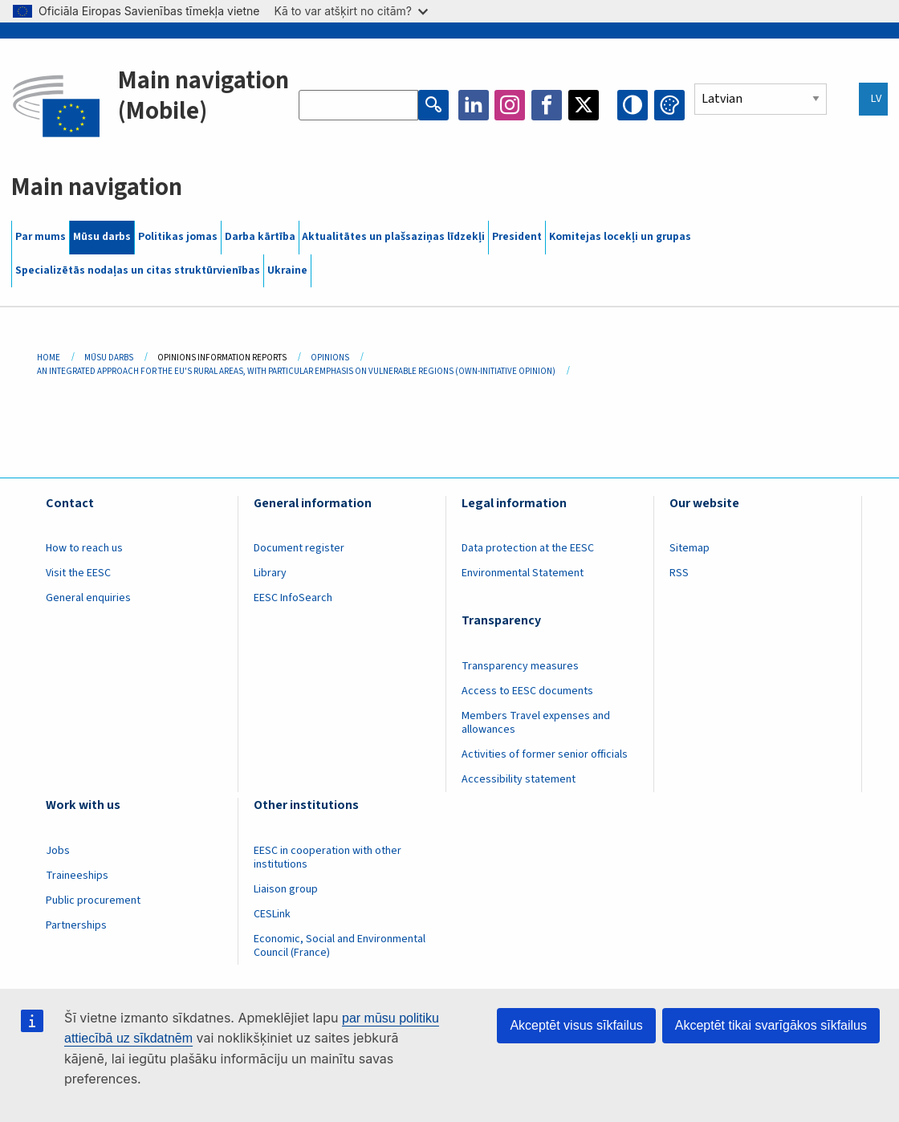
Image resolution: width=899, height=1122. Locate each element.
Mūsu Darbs (108, 358)
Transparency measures (520, 666)
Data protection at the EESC (528, 548)
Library (270, 573)
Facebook (546, 105)
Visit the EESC (78, 573)
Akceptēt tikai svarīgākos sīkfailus (771, 1025)
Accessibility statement (519, 779)
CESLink (272, 914)
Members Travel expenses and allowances (536, 723)
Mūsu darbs (102, 237)
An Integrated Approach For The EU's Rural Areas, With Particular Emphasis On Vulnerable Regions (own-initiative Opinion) (296, 371)
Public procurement (93, 900)
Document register (299, 548)
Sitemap (689, 548)
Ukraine (287, 270)
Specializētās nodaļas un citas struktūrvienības (137, 270)
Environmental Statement (523, 573)
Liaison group (286, 889)
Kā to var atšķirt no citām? (351, 11)
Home (48, 358)
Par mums (40, 237)
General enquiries (88, 598)
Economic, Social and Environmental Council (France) (339, 946)
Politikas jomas (178, 237)
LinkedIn (473, 105)
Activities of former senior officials (545, 754)
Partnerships (76, 925)
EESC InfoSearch (293, 598)
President (517, 237)
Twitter (583, 105)
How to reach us (84, 548)
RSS (679, 573)
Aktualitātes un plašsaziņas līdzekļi (393, 237)
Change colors (669, 105)
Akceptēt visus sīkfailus (576, 1025)
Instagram (509, 105)
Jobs (58, 851)
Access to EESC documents (527, 691)
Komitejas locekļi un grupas (620, 237)
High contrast (632, 105)
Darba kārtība (260, 237)
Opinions (330, 358)
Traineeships (77, 876)
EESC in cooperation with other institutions (327, 857)
